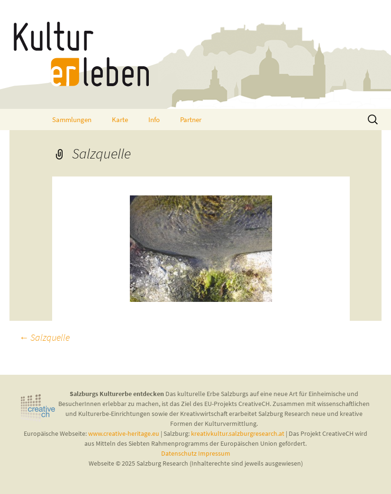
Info (154, 119)
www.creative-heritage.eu (123, 433)
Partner (190, 119)
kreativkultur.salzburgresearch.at (237, 433)
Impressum (214, 453)
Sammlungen (71, 119)
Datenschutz (179, 453)
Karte (120, 119)
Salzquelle (44, 337)
